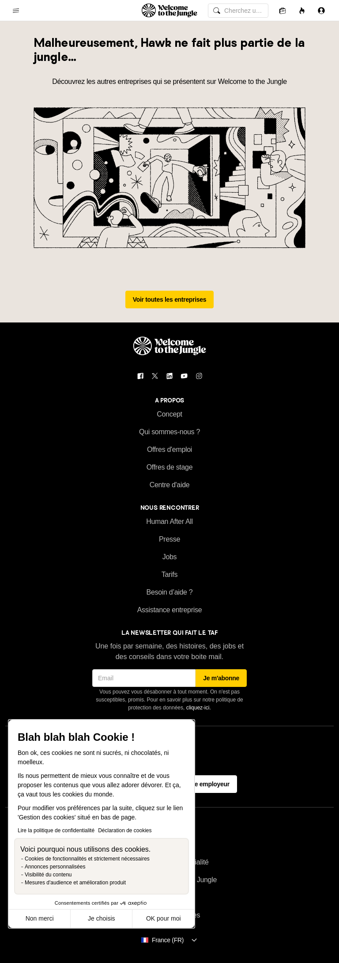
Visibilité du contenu (48, 875)
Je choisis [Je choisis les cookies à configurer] (101, 918)
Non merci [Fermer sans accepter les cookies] (40, 918)
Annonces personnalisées (55, 867)
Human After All (169, 521)
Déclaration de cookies (124, 830)
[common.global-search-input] (238, 11)
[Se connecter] (321, 10)
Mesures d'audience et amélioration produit (75, 883)
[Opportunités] (302, 10)
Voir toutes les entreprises (170, 299)
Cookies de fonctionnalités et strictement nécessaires (87, 859)
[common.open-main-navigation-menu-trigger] (16, 11)
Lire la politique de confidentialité (56, 830)
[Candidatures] (282, 10)
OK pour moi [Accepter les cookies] (163, 918)
